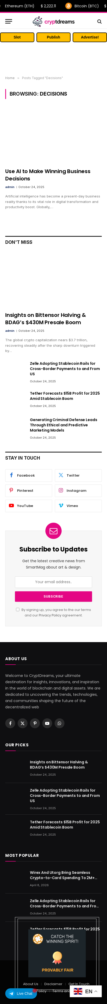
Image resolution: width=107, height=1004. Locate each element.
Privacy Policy (50, 615)
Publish (53, 37)
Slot (17, 37)
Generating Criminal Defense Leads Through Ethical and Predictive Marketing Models (63, 425)
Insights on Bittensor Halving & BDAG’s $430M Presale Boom (45, 318)
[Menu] (8, 21)
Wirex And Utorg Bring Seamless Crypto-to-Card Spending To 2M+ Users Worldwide (62, 878)
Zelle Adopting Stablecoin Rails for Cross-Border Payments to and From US (65, 369)
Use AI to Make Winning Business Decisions (47, 175)
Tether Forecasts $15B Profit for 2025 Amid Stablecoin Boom (65, 396)
